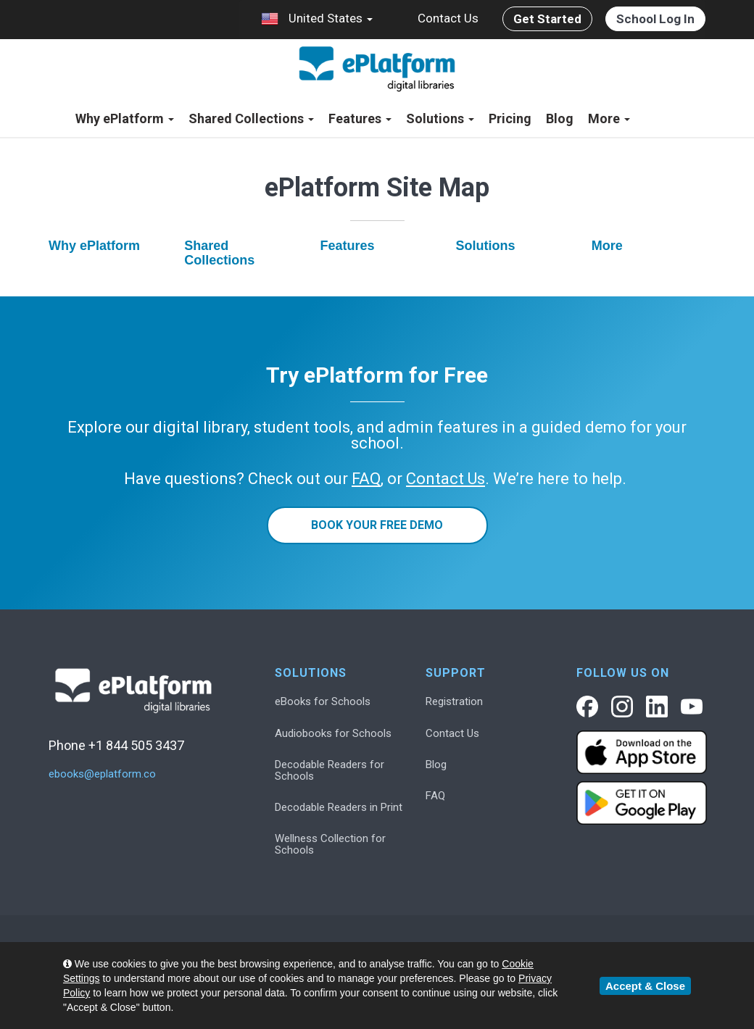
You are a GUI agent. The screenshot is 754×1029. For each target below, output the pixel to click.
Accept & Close (645, 986)
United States (317, 19)
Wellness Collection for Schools (330, 844)
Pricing (510, 118)
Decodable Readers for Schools (329, 770)
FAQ (435, 795)
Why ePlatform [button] (124, 118)
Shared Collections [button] (251, 118)
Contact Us (448, 18)
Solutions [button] (440, 118)
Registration (454, 701)
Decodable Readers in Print (338, 807)
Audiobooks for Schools (333, 733)
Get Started (547, 19)
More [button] (609, 118)
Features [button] (360, 118)
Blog (559, 118)
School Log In (655, 19)
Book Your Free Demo (377, 525)
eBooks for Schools (322, 701)
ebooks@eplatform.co (102, 774)
